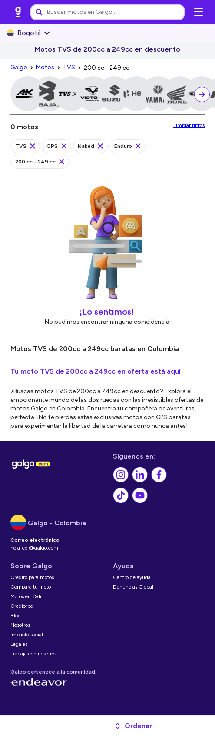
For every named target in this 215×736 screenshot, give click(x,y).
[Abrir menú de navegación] (198, 12)
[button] (133, 726)
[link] (18, 12)
